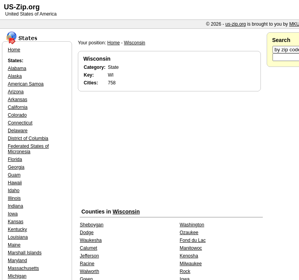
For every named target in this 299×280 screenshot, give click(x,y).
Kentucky (17, 229)
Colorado (17, 115)
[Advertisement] (171, 151)
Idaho (13, 190)
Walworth (89, 271)
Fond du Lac (193, 240)
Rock (185, 271)
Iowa (13, 214)
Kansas (15, 221)
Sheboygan (92, 225)
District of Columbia (28, 138)
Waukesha (91, 240)
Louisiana (18, 237)
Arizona (16, 91)
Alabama (17, 68)
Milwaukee (191, 263)
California (18, 107)
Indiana (15, 206)
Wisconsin (134, 43)
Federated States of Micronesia (28, 149)
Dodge (86, 232)
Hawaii (15, 183)
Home (113, 43)
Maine (14, 245)
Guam (14, 175)
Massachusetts (23, 268)
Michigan (17, 276)
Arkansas (17, 99)
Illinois (14, 198)
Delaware (18, 130)
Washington (192, 225)
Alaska (15, 76)
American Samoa (26, 84)
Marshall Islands (25, 253)
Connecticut (20, 123)
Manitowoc (191, 248)
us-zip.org (235, 24)
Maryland (17, 260)
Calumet (88, 248)
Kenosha (189, 256)
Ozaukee (189, 232)
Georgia (16, 167)
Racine (87, 263)
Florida (15, 159)
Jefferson (89, 256)
